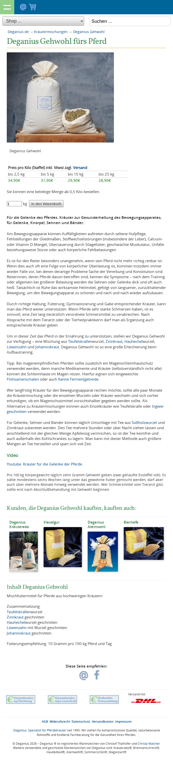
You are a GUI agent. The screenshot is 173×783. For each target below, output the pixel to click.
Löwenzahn (17, 346)
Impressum (123, 721)
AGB (45, 721)
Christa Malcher (149, 743)
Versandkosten (103, 721)
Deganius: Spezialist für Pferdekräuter (39, 730)
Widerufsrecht (60, 721)
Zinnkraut (114, 341)
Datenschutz (81, 721)
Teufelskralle (79, 341)
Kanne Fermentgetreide (78, 379)
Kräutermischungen (51, 31)
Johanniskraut (47, 346)
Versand (80, 167)
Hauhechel (133, 341)
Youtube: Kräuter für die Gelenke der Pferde (44, 463)
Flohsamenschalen (23, 379)
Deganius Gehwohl (89, 31)
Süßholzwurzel (144, 422)
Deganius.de (18, 31)
